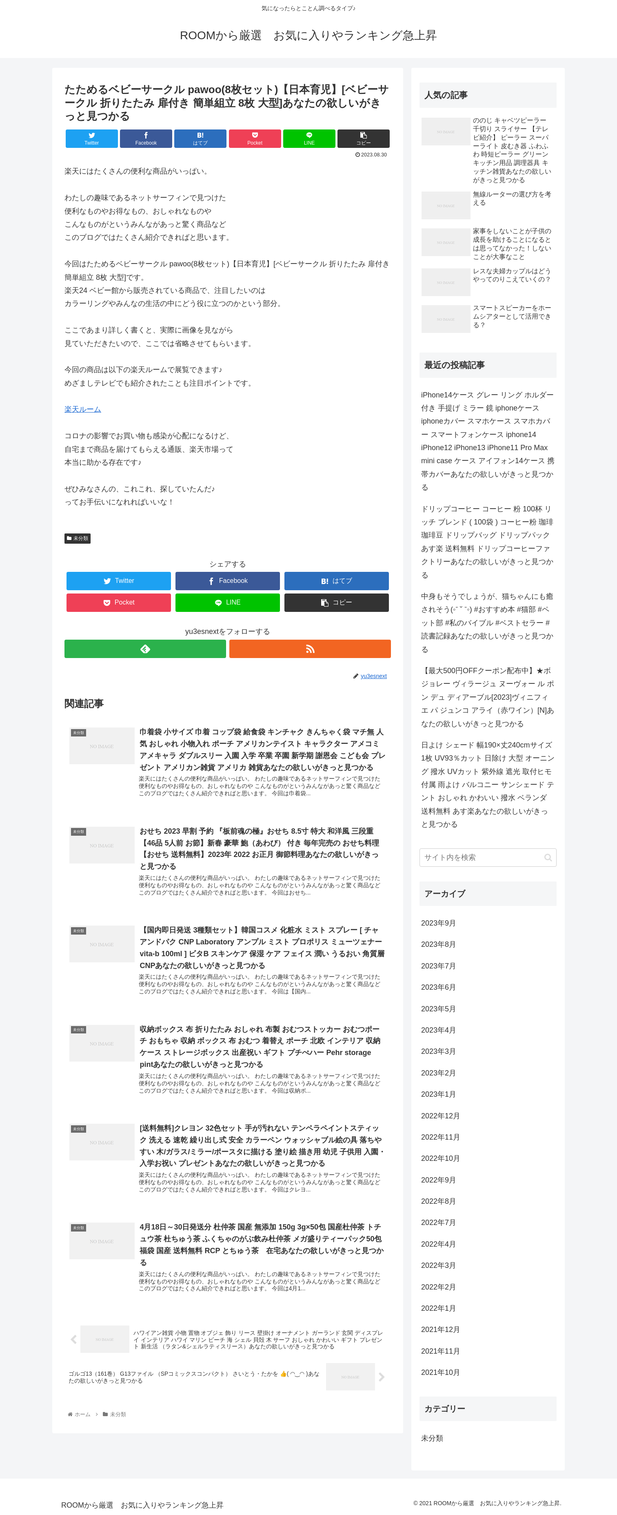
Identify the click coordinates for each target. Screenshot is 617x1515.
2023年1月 (438, 1094)
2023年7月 (438, 966)
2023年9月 (438, 923)
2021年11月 (440, 1351)
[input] (488, 857)
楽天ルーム (82, 409)
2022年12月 (440, 1116)
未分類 (77, 538)
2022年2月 (438, 1287)
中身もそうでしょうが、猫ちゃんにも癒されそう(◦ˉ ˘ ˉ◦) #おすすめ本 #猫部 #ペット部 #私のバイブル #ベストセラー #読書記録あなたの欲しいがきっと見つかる (487, 623)
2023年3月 (438, 1051)
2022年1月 (438, 1308)
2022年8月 (438, 1201)
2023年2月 (438, 1073)
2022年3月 (438, 1265)
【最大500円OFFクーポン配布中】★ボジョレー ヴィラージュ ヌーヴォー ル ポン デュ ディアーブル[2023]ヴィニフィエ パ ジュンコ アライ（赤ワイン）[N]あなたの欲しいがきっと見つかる (487, 697)
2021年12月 (440, 1329)
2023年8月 (438, 944)
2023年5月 (438, 1009)
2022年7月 (438, 1222)
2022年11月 (440, 1137)
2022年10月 (440, 1158)
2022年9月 (438, 1180)
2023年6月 (438, 987)
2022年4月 (438, 1244)
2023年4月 (438, 1030)
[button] (548, 857)
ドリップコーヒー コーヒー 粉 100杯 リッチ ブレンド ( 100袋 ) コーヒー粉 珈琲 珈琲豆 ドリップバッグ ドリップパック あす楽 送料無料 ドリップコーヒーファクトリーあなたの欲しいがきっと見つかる (487, 542)
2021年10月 (440, 1372)
